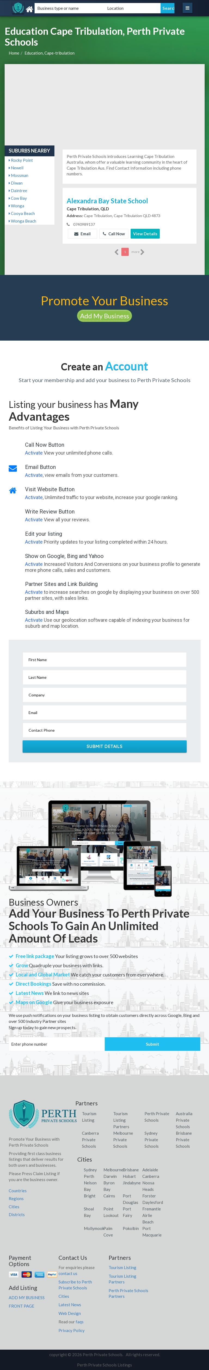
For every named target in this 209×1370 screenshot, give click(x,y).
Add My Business (104, 316)
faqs (80, 1321)
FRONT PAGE (21, 1306)
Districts (17, 1214)
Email (82, 233)
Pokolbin (131, 1228)
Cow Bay (18, 198)
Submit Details (105, 746)
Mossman (18, 175)
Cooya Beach (22, 213)
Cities (14, 1206)
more (138, 252)
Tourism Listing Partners (121, 1120)
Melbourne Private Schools (123, 1140)
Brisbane (131, 1169)
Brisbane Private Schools (184, 1140)
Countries (18, 1190)
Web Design (70, 1313)
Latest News (70, 1304)
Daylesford (152, 1202)
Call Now (114, 233)
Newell (16, 167)
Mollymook (94, 1228)
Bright (90, 1195)
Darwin (110, 1176)
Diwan (16, 182)
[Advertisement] (105, 105)
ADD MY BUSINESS (27, 1297)
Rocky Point (21, 160)
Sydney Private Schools (152, 1140)
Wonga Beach (22, 220)
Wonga (16, 205)
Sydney (90, 1169)
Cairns (109, 1195)
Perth (89, 1176)
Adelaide (150, 1169)
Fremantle (151, 1208)
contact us (68, 1273)
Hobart (129, 1176)
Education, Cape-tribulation (49, 52)
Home (14, 52)
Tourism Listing (122, 1267)
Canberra (150, 1176)
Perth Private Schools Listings (104, 1364)
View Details (145, 233)
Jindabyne (132, 1182)
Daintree (18, 190)
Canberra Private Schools (90, 1140)
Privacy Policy (72, 1330)
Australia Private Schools (184, 1120)
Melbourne (113, 1169)
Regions (16, 1198)
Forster (149, 1195)
